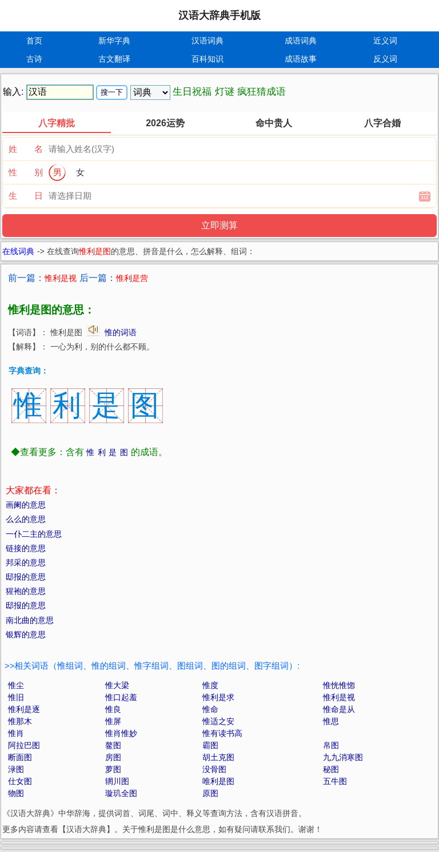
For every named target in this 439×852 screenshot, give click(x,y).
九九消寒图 (343, 757)
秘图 (331, 769)
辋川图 (117, 781)
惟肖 (16, 733)
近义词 (385, 40)
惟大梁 (117, 685)
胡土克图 (218, 757)
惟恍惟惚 (339, 685)
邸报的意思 (26, 576)
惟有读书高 (222, 733)
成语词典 (301, 40)
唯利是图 (218, 781)
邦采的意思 (26, 562)
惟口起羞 (121, 697)
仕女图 (20, 781)
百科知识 (207, 58)
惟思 (331, 721)
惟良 (113, 709)
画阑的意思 (26, 504)
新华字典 (114, 40)
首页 (34, 40)
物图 (16, 793)
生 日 (26, 195)
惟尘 (16, 685)
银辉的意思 (26, 634)
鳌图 (113, 745)
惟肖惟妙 (121, 733)
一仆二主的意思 (34, 533)
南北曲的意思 (30, 620)
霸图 (210, 745)
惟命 (210, 709)
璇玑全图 (121, 793)
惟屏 (113, 721)
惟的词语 (121, 332)
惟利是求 (218, 697)
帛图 (331, 745)
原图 (210, 793)
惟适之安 (218, 721)
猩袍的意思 (26, 591)
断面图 (20, 757)
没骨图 (214, 769)
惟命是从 (339, 709)
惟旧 (16, 697)
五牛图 (335, 781)
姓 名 (26, 149)
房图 (113, 757)
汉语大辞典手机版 (219, 15)
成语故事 (301, 58)
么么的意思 (26, 519)
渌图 (16, 769)
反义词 (385, 58)
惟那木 (20, 721)
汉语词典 (207, 40)
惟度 (210, 685)
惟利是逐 (24, 709)
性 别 (26, 172)
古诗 (34, 58)
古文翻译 (114, 58)
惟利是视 (339, 697)
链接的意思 (26, 548)
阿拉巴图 (24, 745)
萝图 (113, 769)
